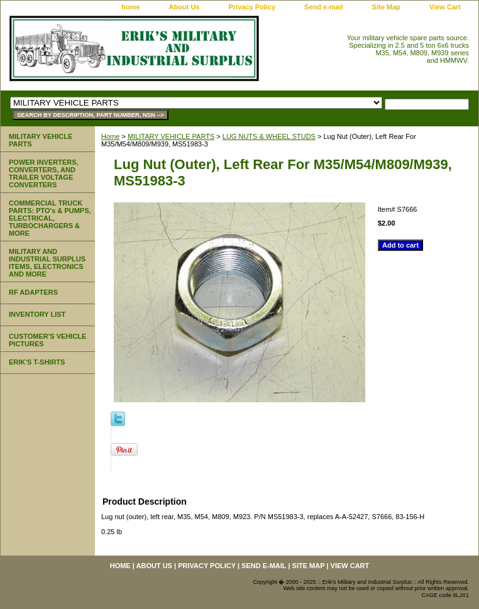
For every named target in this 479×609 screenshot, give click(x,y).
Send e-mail (323, 7)
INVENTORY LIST (37, 314)
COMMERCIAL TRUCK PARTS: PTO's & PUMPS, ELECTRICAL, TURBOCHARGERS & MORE (50, 218)
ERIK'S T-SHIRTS (37, 362)
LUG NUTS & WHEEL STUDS (269, 136)
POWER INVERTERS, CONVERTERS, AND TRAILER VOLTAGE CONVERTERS (44, 173)
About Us (184, 7)
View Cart (445, 7)
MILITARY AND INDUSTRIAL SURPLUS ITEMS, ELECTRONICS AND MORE (47, 263)
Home (110, 136)
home (130, 7)
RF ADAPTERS (33, 292)
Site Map (386, 7)
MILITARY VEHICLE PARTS (171, 136)
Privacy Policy (251, 7)
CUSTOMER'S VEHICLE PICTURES (47, 340)
